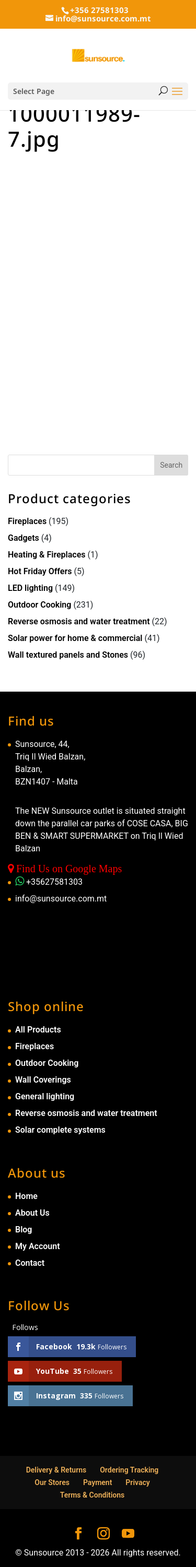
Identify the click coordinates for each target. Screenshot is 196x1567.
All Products (38, 1030)
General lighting (44, 1096)
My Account (37, 1246)
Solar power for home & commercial (75, 638)
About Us (32, 1213)
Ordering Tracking (129, 1470)
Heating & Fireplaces (47, 555)
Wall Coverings (43, 1080)
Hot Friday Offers (40, 571)
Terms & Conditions (92, 1495)
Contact (29, 1263)
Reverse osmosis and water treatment (79, 621)
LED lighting (30, 588)
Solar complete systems (60, 1130)
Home (26, 1196)
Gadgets (23, 538)
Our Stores (52, 1482)
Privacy (137, 1482)
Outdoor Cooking (39, 605)
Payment (97, 1482)
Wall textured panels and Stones (68, 655)
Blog (23, 1229)
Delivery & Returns (56, 1470)
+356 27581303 (99, 10)
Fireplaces (27, 521)
